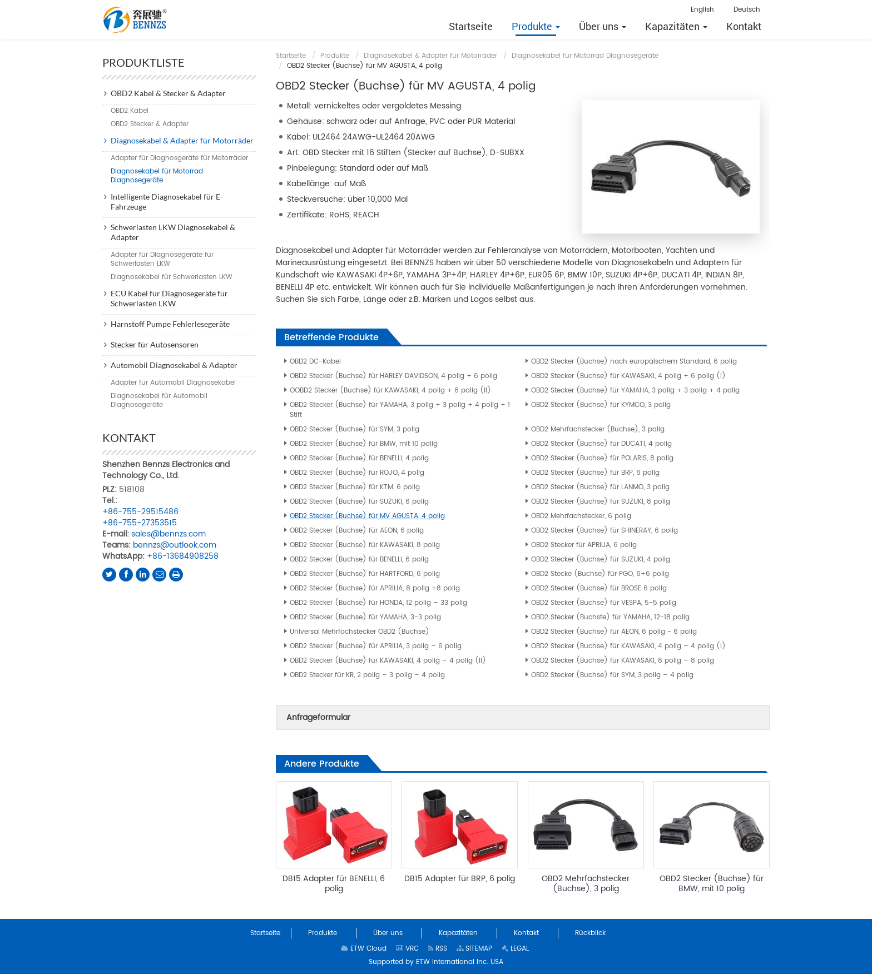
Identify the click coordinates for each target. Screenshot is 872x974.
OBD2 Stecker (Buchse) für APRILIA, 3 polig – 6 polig (376, 646)
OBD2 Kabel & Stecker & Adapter (168, 93)
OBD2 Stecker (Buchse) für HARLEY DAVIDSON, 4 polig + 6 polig (393, 376)
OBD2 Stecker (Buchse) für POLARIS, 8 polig (602, 458)
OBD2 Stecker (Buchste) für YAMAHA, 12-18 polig (610, 617)
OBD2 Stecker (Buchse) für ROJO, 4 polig (357, 473)
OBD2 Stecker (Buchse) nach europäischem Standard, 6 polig (634, 361)
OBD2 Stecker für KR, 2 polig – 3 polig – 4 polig (367, 675)
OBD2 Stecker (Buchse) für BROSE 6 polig (599, 588)
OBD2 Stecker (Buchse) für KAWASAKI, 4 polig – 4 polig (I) (628, 646)
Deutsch (747, 9)
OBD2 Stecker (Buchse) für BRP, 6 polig (595, 473)
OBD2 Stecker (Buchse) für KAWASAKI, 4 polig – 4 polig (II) (388, 660)
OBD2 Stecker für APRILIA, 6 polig (584, 545)
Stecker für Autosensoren (155, 344)
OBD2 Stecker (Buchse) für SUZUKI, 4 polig (600, 559)
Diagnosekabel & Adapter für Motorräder (430, 56)
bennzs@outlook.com (174, 545)
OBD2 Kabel (129, 111)
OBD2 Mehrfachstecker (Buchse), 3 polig (598, 429)
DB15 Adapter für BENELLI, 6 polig (334, 883)
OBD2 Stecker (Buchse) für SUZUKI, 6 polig (359, 501)
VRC (407, 948)
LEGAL (515, 948)
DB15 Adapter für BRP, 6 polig (459, 878)
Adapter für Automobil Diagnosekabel (173, 382)
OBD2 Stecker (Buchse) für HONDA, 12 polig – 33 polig (378, 603)
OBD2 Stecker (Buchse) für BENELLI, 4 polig (359, 458)
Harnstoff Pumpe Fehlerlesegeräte (170, 324)
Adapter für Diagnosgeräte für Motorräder (179, 158)
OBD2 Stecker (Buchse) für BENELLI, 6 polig (359, 559)
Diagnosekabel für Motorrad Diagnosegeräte (585, 56)
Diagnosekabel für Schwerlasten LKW (171, 277)
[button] (535, 26)
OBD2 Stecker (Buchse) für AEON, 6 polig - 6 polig (614, 632)
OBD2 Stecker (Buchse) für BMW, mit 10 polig (364, 444)
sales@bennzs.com (168, 534)
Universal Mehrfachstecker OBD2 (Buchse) (359, 632)
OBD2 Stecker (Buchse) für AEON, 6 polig (357, 530)
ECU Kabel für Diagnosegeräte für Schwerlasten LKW (169, 298)
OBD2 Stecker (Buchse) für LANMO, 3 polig (600, 487)
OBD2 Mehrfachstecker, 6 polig (581, 516)
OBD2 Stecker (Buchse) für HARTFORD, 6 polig (365, 574)
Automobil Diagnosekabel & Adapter (174, 365)
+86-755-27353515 (139, 522)
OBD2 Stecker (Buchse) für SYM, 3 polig (354, 429)
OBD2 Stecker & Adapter (150, 124)
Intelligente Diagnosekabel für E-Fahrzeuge (167, 201)
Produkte (334, 56)
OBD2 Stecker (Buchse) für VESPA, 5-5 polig (603, 603)
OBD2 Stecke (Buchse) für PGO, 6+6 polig (600, 574)
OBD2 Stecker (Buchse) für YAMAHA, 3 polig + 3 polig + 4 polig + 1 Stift (400, 410)
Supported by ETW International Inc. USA (436, 962)
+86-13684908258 (183, 556)
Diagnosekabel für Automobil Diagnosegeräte (159, 400)
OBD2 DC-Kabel (315, 361)
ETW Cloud (364, 948)
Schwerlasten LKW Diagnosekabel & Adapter (173, 232)
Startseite (291, 56)
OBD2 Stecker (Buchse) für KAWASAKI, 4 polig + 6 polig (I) (628, 376)
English (702, 9)
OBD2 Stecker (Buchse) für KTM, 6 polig (355, 487)
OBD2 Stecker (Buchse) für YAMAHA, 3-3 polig (365, 617)
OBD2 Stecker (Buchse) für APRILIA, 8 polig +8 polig (375, 588)
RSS (437, 948)
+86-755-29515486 (140, 511)
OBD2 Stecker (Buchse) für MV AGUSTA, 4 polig (367, 516)
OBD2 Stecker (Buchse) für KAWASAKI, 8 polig (365, 545)
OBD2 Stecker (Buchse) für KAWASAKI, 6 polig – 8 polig (622, 660)
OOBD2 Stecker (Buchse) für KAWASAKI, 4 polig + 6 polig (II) (390, 390)
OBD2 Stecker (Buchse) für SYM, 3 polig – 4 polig (612, 675)
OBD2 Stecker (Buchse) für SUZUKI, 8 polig (600, 501)
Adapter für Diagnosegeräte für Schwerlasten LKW (162, 259)
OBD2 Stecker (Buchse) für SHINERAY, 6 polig (604, 530)
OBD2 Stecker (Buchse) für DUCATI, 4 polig (601, 444)
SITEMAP (474, 948)
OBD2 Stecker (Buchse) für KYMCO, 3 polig (601, 405)
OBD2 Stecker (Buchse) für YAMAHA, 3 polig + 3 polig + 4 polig (635, 390)
